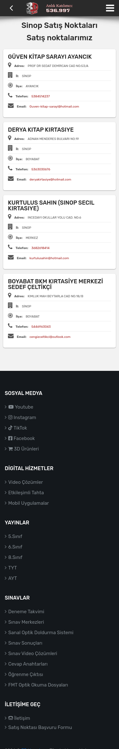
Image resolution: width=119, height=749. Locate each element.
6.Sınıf (15, 547)
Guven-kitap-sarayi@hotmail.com (54, 106)
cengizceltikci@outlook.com (50, 337)
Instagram (22, 417)
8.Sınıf (15, 557)
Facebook (21, 438)
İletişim (19, 718)
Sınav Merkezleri (26, 622)
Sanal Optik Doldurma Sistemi (40, 632)
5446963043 (41, 327)
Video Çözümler (25, 482)
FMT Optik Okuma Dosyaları (38, 685)
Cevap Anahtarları (28, 664)
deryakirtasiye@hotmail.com (50, 179)
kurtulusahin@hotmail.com (49, 258)
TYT (12, 568)
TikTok (17, 428)
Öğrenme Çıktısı (25, 674)
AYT (12, 578)
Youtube (20, 407)
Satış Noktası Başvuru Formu (40, 727)
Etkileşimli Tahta (26, 493)
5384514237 (40, 96)
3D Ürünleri (23, 449)
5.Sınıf (15, 536)
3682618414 (40, 248)
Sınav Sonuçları (25, 643)
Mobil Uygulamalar (28, 503)
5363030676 (40, 169)
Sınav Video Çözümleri (32, 653)
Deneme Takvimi (26, 611)
